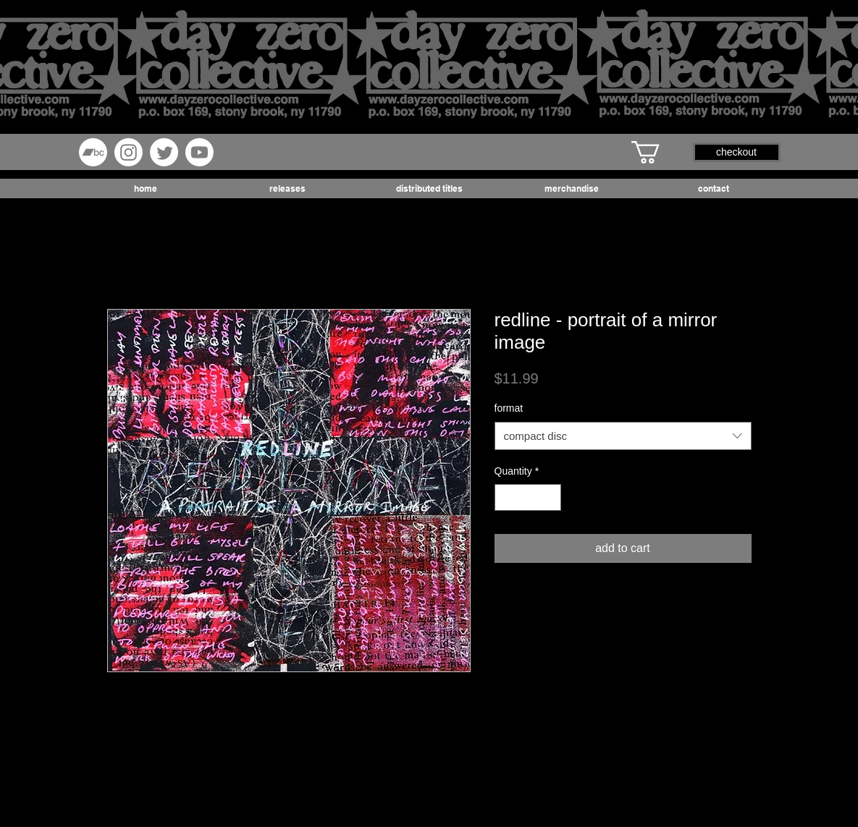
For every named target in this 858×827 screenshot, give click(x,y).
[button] (658, 152)
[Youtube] (199, 152)
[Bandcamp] (93, 152)
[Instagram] (128, 152)
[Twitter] (164, 152)
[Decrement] (506, 497)
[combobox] (623, 436)
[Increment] (550, 497)
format (509, 408)
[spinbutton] (528, 497)
